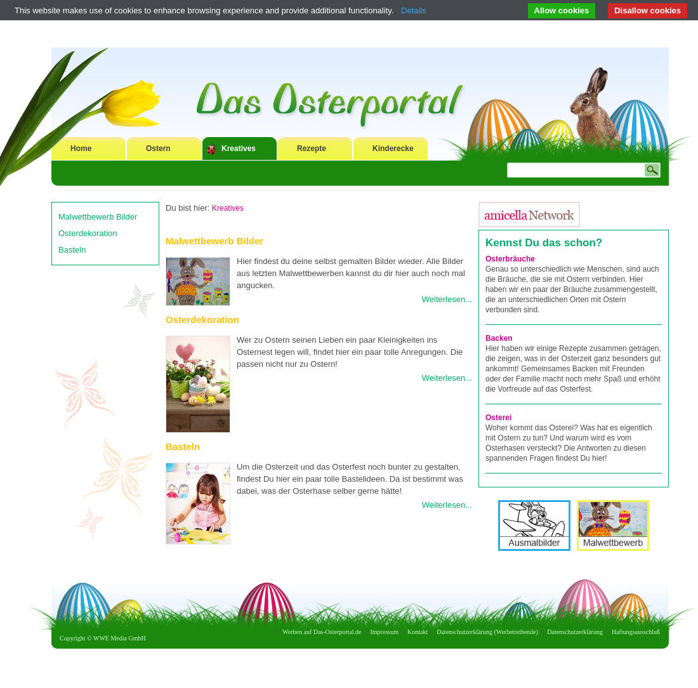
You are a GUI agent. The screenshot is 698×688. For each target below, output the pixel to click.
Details (413, 10)
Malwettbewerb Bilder (97, 217)
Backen (499, 338)
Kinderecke (393, 148)
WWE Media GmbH (119, 638)
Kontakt (417, 631)
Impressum (384, 631)
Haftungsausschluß (636, 631)
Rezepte (311, 148)
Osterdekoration (87, 233)
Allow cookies (561, 10)
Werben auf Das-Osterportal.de (321, 631)
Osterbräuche (510, 259)
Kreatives (238, 148)
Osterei (498, 417)
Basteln (72, 250)
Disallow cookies (647, 10)
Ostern (158, 148)
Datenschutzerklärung (575, 631)
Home (80, 148)
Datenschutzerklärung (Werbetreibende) (487, 631)
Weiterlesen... (447, 299)
